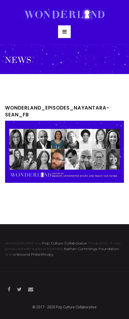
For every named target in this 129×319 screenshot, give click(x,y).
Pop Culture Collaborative (64, 243)
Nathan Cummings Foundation (91, 248)
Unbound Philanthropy (33, 254)
